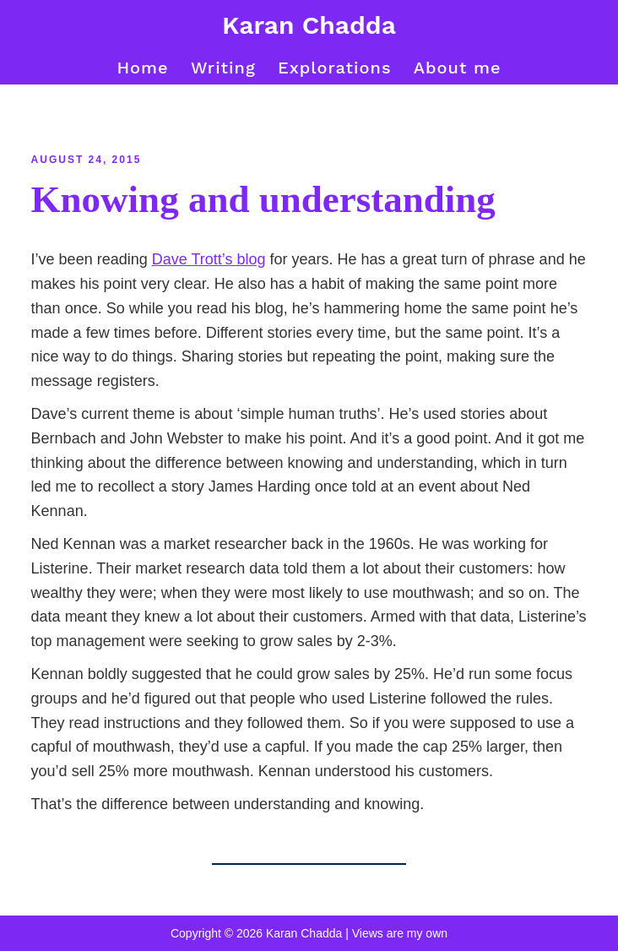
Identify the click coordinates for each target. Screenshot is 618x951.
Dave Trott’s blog (209, 259)
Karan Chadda (309, 25)
